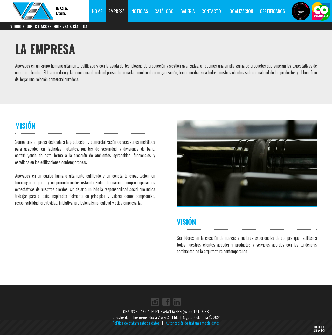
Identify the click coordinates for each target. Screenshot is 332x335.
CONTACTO (211, 11)
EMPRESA (117, 11)
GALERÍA (187, 11)
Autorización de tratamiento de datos (192, 323)
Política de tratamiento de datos (136, 323)
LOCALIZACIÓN (240, 11)
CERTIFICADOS (272, 11)
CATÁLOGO (164, 11)
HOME (97, 11)
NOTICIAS (140, 11)
